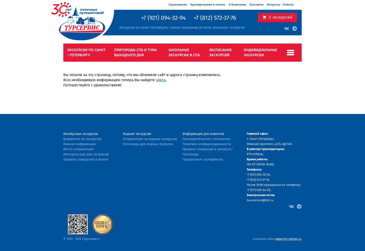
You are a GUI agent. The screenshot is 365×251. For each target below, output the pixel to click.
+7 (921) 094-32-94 (163, 18)
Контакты (257, 4)
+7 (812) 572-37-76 (215, 18)
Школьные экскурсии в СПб (184, 52)
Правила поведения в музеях (86, 159)
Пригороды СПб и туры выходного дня (135, 52)
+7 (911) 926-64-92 (258, 190)
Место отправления (78, 149)
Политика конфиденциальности (206, 144)
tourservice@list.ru (260, 200)
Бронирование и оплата (207, 4)
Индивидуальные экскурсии (260, 52)
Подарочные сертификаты (202, 159)
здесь (161, 80)
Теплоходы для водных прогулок (148, 144)
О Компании (237, 4)
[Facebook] (291, 206)
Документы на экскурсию (82, 139)
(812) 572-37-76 (259, 179)
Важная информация (79, 144)
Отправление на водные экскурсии (150, 139)
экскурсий (280, 17)
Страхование (178, 4)
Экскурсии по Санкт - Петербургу (86, 52)
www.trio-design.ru (288, 239)
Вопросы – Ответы (280, 4)
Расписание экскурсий (220, 52)
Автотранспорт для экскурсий (86, 154)
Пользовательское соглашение (206, 139)
